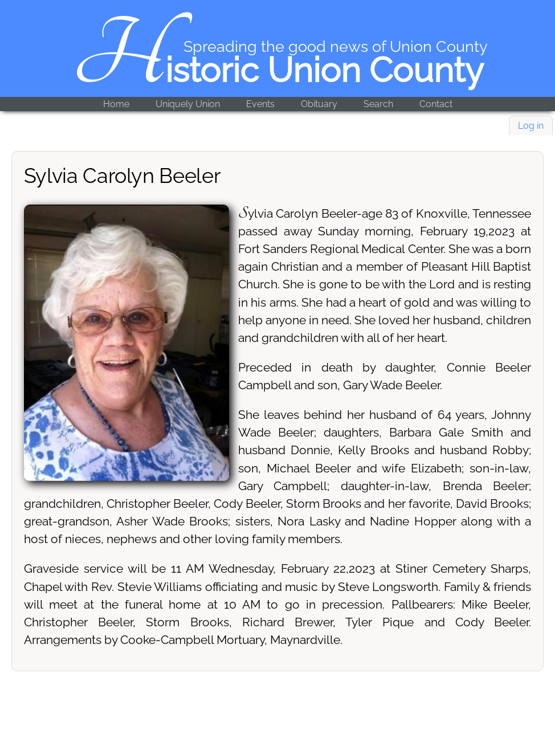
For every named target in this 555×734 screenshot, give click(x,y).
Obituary (319, 104)
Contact (435, 104)
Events (260, 104)
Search (378, 104)
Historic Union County (278, 70)
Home (116, 104)
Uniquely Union (188, 104)
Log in (531, 125)
